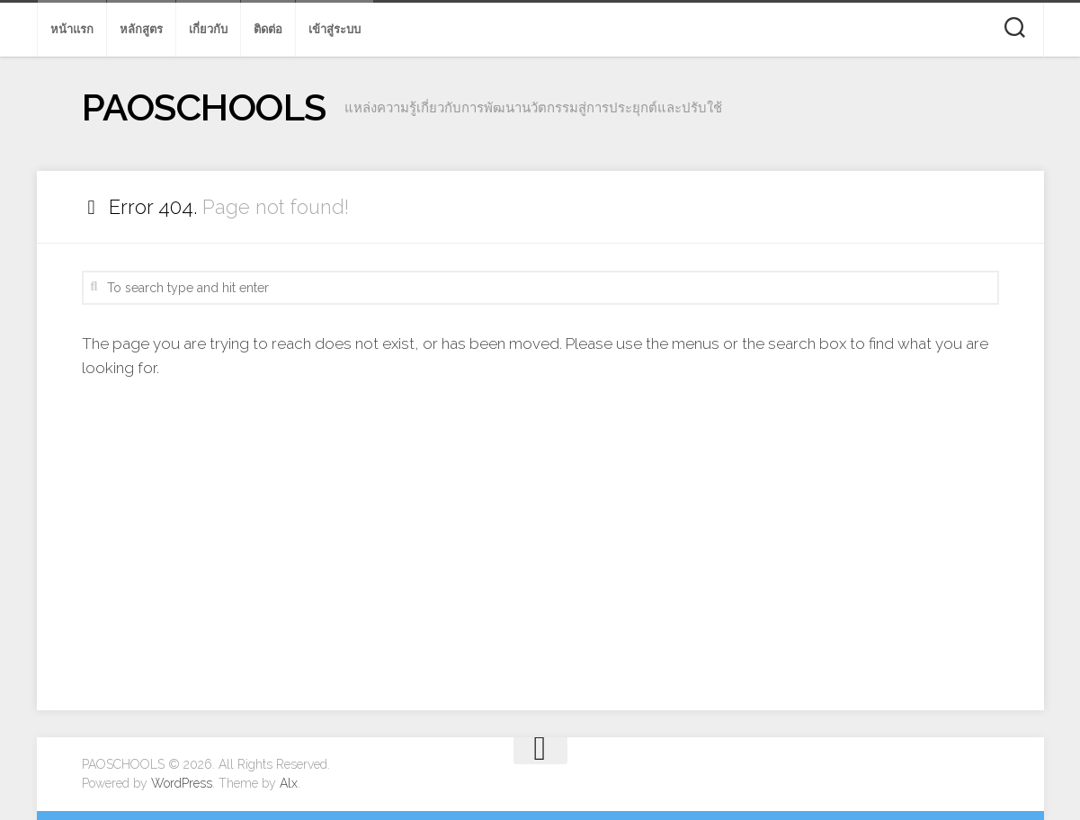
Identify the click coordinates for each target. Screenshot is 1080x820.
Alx (289, 783)
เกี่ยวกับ (208, 29)
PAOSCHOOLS (204, 107)
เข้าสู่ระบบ (334, 29)
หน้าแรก (72, 29)
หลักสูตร (141, 29)
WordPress (181, 783)
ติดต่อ (268, 29)
